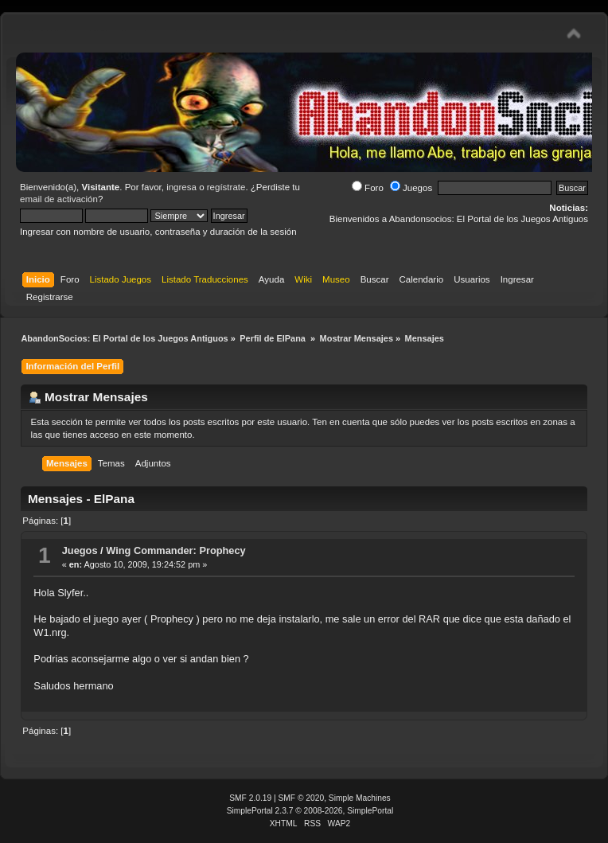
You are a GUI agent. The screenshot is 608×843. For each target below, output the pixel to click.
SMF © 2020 (302, 798)
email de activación (59, 199)
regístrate (226, 187)
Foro (368, 188)
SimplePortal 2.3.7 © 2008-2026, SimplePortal (310, 810)
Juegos (411, 188)
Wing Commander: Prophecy (176, 550)
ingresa (181, 187)
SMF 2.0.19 (250, 798)
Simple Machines (360, 798)
